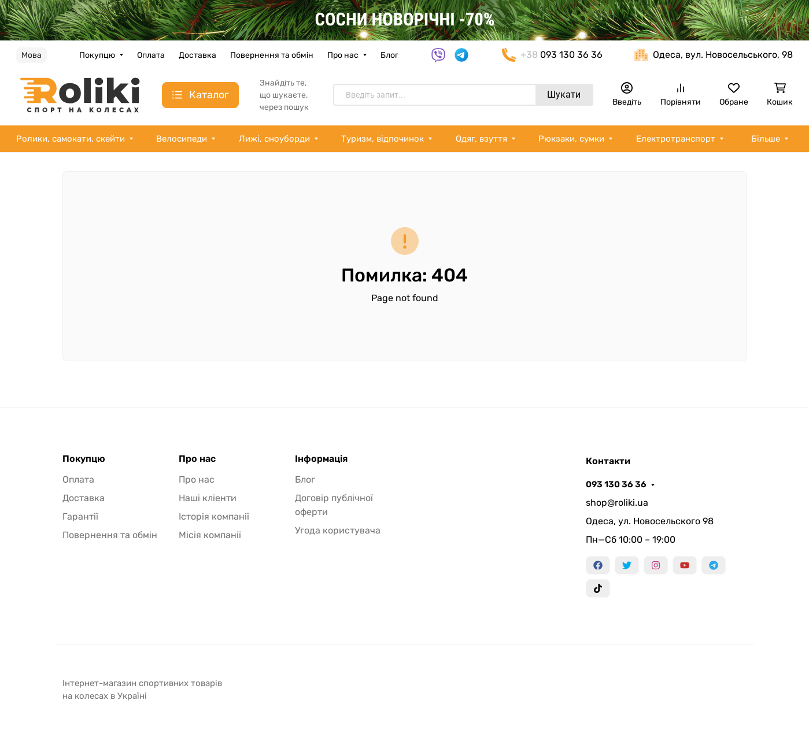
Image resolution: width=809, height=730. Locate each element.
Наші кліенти (208, 497)
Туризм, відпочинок (382, 139)
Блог (389, 55)
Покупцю (97, 55)
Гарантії (80, 516)
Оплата (151, 55)
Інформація (321, 459)
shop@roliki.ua (617, 502)
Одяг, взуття (481, 139)
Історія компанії (214, 516)
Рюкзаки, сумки (571, 139)
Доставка (197, 55)
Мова (31, 55)
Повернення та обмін (271, 55)
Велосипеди (181, 139)
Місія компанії (210, 534)
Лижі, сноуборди (274, 139)
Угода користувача (338, 530)
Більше (765, 139)
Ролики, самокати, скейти (70, 139)
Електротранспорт (675, 139)
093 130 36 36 (616, 484)
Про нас (343, 55)
